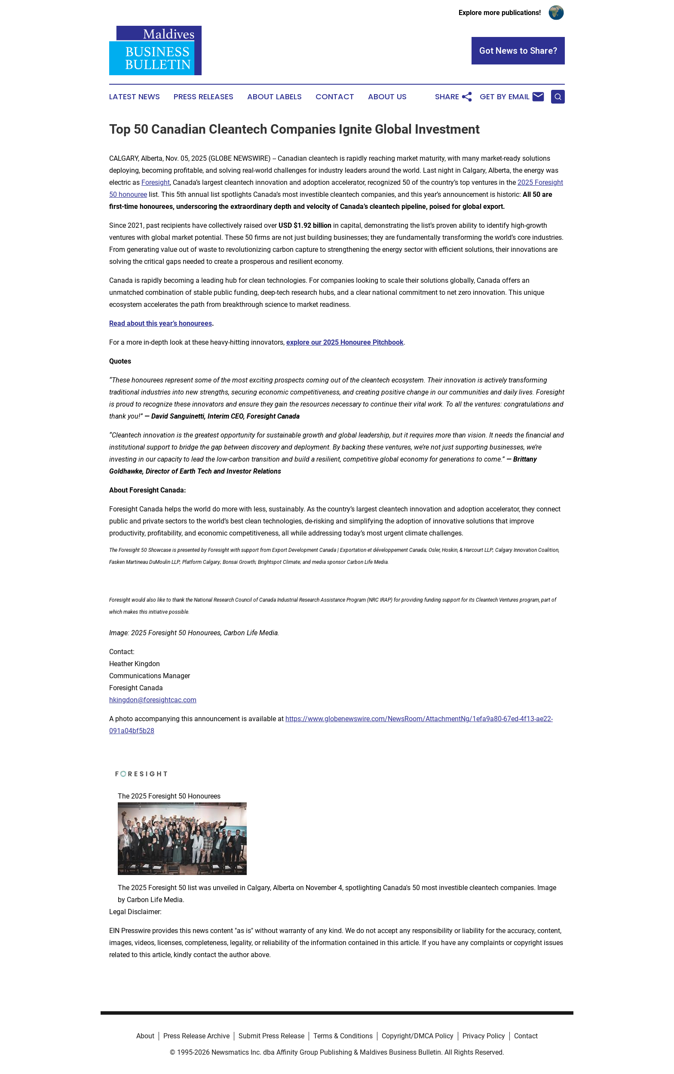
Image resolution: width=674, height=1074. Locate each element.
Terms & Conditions (343, 1036)
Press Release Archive (196, 1036)
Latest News (134, 96)
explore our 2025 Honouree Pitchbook (345, 342)
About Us (387, 96)
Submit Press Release (271, 1036)
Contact (335, 96)
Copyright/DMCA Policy (417, 1036)
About (145, 1036)
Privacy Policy (484, 1036)
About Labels (274, 96)
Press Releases (203, 96)
